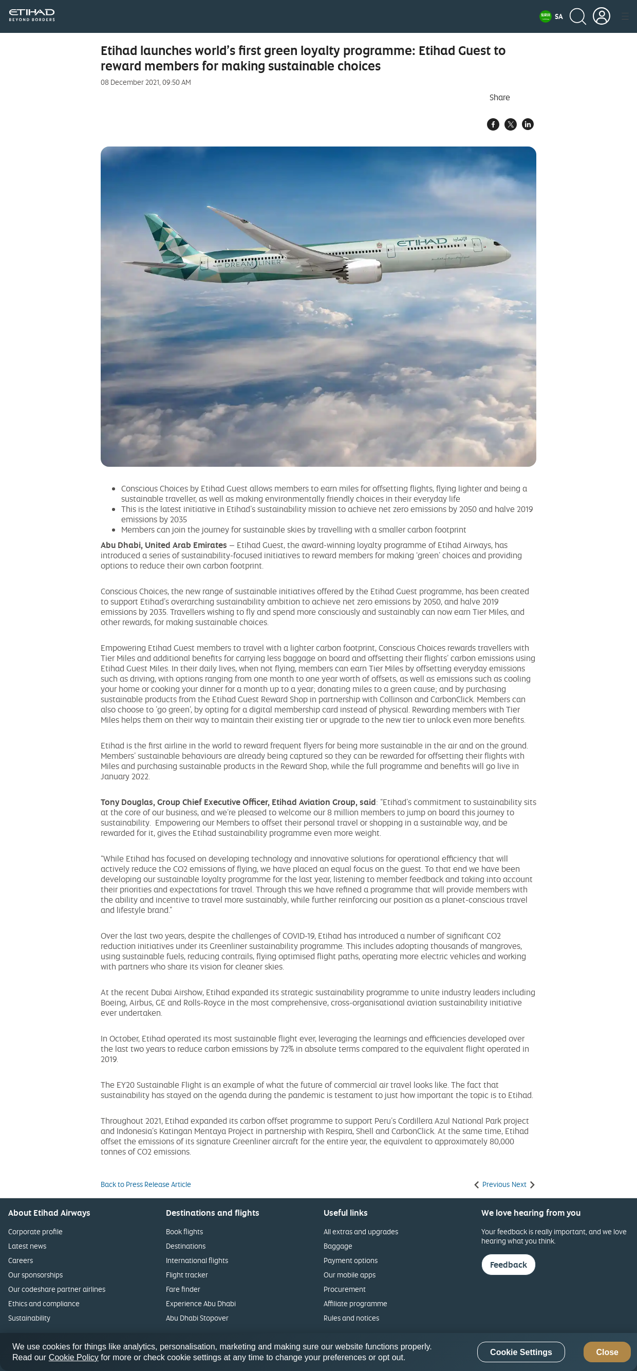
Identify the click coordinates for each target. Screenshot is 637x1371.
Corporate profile (35, 1231)
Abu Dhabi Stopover (197, 1318)
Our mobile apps (350, 1274)
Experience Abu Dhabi (201, 1303)
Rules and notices (351, 1318)
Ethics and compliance (44, 1303)
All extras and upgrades (361, 1231)
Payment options (351, 1260)
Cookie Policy (74, 1357)
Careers (20, 1260)
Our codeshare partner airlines (56, 1289)
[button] (551, 16)
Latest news (27, 1246)
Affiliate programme (355, 1303)
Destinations (185, 1246)
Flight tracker (187, 1274)
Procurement (345, 1289)
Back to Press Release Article (146, 1184)
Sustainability (29, 1318)
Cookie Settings (521, 1352)
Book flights (184, 1231)
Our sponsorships (35, 1274)
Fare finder (183, 1289)
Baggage (338, 1246)
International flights (197, 1260)
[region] (318, 1352)
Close (607, 1352)
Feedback (508, 1264)
